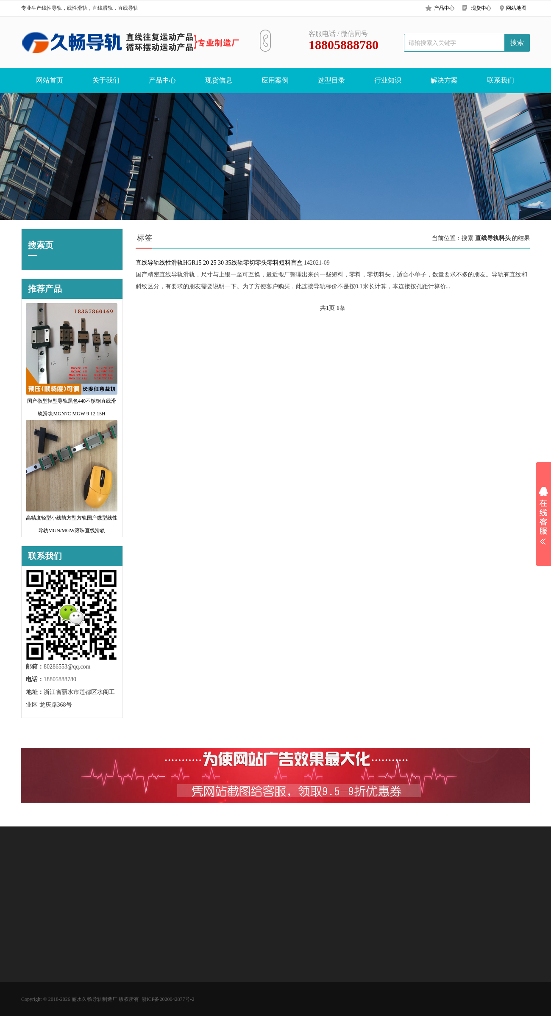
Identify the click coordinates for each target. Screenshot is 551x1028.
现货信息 (218, 80)
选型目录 (331, 80)
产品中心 (444, 8)
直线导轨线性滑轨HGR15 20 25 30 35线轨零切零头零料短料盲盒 (219, 263)
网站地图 (516, 8)
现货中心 (481, 8)
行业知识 (387, 80)
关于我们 (106, 80)
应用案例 (275, 80)
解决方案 (444, 80)
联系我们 (500, 80)
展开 (543, 515)
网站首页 (49, 80)
